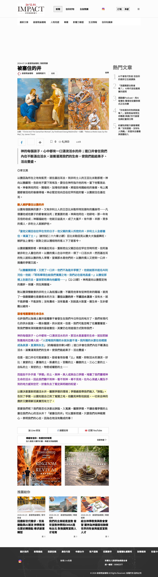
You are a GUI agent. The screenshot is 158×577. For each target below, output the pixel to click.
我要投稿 (52, 551)
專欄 (66, 22)
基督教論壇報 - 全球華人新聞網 (30, 9)
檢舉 (107, 72)
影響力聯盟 (78, 22)
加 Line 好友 (32, 430)
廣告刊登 (66, 551)
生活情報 (92, 22)
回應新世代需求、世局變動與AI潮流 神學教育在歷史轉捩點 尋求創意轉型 (31, 526)
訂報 (119, 9)
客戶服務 (93, 551)
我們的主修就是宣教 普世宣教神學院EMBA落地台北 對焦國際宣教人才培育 (62, 526)
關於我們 (24, 551)
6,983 (64, 141)
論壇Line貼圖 (66, 560)
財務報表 (141, 551)
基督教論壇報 (39, 22)
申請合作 (79, 551)
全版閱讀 (84, 9)
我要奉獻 (102, 440)
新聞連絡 (38, 551)
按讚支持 (63, 430)
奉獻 (127, 9)
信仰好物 (70, 9)
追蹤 (53, 73)
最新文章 (24, 22)
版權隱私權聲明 (124, 551)
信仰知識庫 (107, 22)
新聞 (58, 9)
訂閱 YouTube (93, 430)
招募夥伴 (107, 551)
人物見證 (55, 22)
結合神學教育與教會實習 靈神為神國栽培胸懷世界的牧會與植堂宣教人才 (94, 526)
